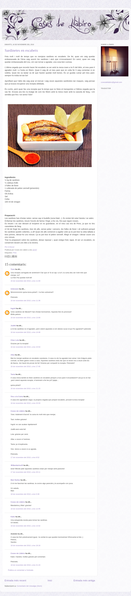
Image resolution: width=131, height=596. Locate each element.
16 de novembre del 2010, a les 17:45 (25, 366)
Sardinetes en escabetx (21, 50)
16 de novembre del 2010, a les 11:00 (25, 281)
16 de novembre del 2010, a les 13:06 (25, 318)
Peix (15, 253)
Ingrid (13, 308)
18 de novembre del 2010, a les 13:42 (25, 526)
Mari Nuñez (15, 480)
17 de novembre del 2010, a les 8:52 (25, 457)
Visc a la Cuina (17, 396)
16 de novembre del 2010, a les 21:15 (25, 388)
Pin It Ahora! (9, 247)
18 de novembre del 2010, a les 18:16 (25, 545)
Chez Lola (15, 340)
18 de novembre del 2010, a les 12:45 (25, 509)
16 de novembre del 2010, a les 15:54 (25, 347)
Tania (13, 374)
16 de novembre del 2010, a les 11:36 (25, 301)
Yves (13, 269)
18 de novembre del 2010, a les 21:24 (25, 565)
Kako (13, 517)
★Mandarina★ (17, 465)
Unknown (15, 289)
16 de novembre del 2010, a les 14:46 (25, 332)
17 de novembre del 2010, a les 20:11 (25, 472)
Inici (50, 580)
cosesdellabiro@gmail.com (111, 82)
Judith (13, 326)
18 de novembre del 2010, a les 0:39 (25, 494)
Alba (12, 355)
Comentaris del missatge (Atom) (29, 586)
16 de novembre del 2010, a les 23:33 (25, 403)
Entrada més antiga (84, 580)
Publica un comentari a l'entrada (20, 570)
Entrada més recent (15, 580)
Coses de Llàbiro (18, 411)
